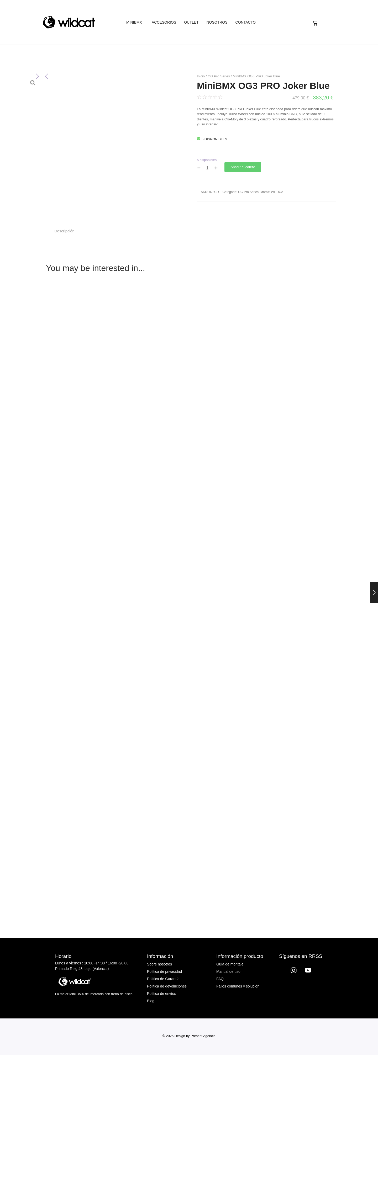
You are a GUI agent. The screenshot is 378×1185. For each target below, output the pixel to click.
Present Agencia (203, 1165)
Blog (150, 1130)
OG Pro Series (219, 76)
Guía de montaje (230, 1094)
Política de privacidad (164, 1101)
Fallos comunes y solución (237, 1116)
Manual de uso (228, 1101)
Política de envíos (161, 1123)
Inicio (201, 76)
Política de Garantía (163, 1108)
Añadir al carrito (243, 167)
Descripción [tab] (64, 360)
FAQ (220, 1108)
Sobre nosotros (159, 1094)
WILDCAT (278, 192)
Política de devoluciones (167, 1116)
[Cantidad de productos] (207, 168)
